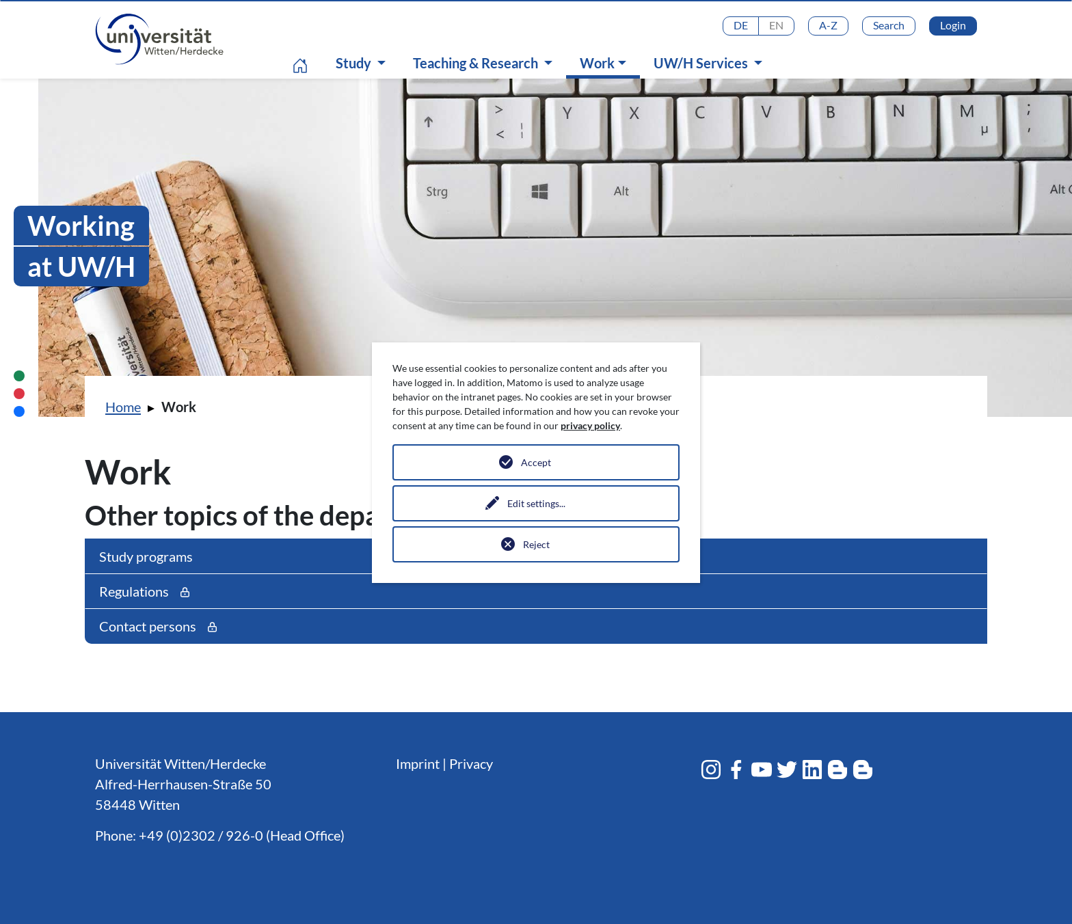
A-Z (828, 24)
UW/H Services (702, 63)
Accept (536, 462)
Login (953, 24)
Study (355, 63)
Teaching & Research (477, 63)
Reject (536, 544)
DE (741, 24)
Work (606, 62)
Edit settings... (536, 503)
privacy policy (590, 425)
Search (888, 24)
